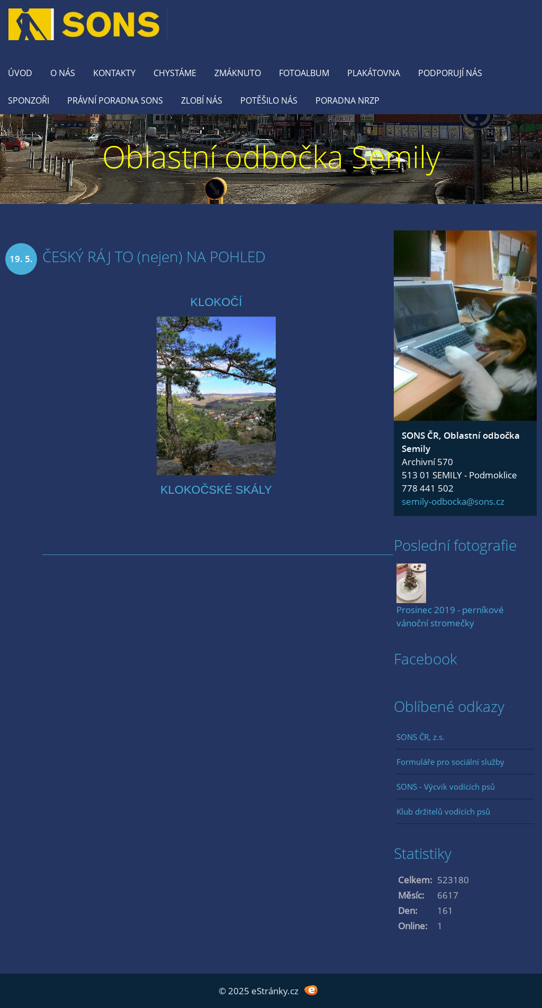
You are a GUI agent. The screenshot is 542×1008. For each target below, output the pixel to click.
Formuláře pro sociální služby (450, 761)
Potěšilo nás (268, 100)
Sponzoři (28, 100)
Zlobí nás (201, 100)
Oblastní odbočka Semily (271, 156)
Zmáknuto (237, 73)
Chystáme (174, 73)
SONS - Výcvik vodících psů (445, 786)
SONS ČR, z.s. (420, 737)
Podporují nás (450, 73)
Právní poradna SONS (115, 100)
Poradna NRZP (347, 100)
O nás (62, 73)
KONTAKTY (114, 73)
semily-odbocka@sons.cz (453, 501)
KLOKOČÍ (216, 302)
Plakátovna (373, 73)
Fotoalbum (304, 73)
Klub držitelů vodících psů (443, 811)
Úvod (20, 73)
